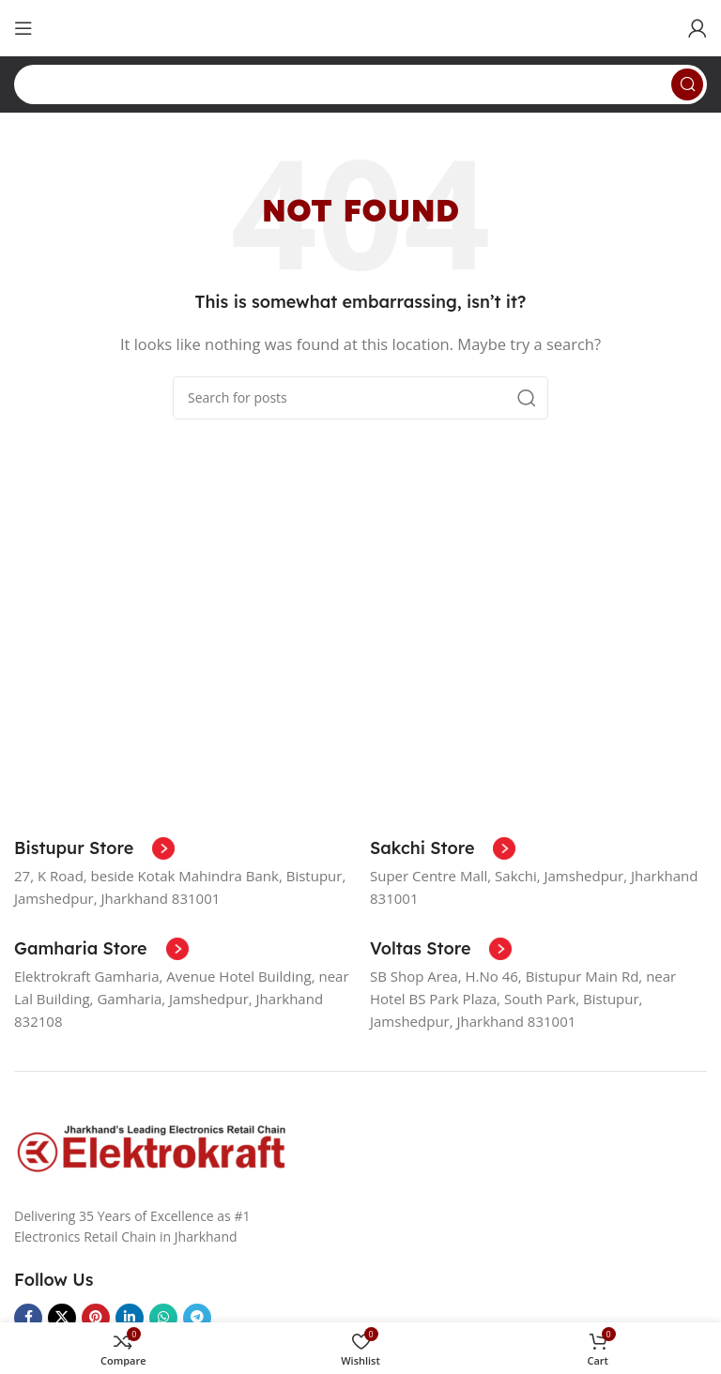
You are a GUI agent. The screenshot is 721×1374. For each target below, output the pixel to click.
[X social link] (62, 1318)
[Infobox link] (94, 848)
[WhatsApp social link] (163, 1318)
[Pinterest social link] (96, 1318)
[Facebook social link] (28, 1318)
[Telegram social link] (197, 1318)
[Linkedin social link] (129, 1318)
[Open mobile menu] (23, 28)
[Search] (360, 84)
